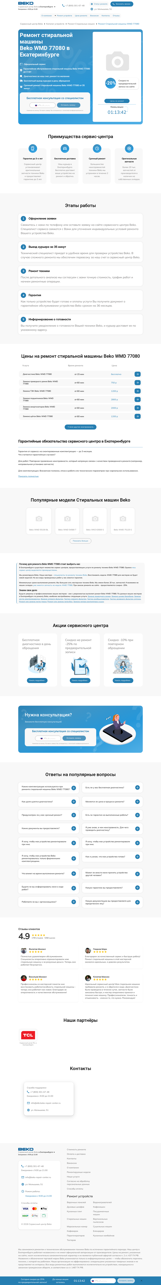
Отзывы (116, 15)
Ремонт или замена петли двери (33, 601)
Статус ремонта (99, 4)
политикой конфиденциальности (73, 110)
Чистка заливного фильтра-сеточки (125, 599)
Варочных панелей (76, 1202)
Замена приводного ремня (99, 596)
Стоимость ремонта (76, 1149)
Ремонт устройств (64, 15)
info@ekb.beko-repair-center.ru (44, 1103)
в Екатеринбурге (47, 7)
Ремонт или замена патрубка (59, 601)
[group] (28, 1037)
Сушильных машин (102, 1226)
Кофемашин (99, 1207)
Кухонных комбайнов (103, 1235)
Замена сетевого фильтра (52, 599)
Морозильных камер (77, 1226)
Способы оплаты (75, 1188)
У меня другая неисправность (80, 427)
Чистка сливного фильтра (75, 599)
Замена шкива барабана (122, 596)
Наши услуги (73, 1176)
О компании (47, 15)
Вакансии (94, 15)
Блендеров (98, 1231)
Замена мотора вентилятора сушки (88, 601)
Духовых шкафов (75, 1207)
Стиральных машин (76, 1219)
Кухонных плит (74, 1211)
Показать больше (80, 541)
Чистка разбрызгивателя (98, 599)
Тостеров (71, 1240)
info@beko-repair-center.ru (36, 1177)
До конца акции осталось (60, 1280)
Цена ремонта (81, 15)
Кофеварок (72, 1231)
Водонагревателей (102, 1202)
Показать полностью (28, 476)
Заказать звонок (121, 4)
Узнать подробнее (37, 680)
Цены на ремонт (117, 101)
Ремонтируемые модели (79, 1172)
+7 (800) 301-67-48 (75, 5)
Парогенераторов (76, 1235)
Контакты (106, 15)
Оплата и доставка (76, 1154)
